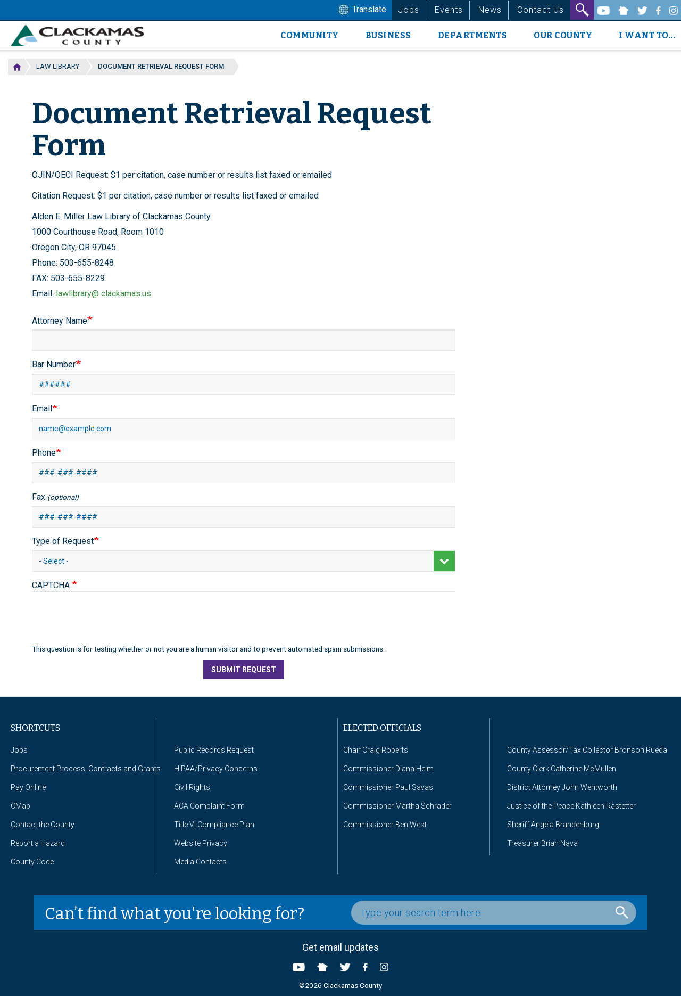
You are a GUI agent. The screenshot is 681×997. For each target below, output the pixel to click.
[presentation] (113, 623)
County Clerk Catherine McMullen (561, 768)
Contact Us (540, 10)
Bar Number (54, 364)
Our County (563, 35)
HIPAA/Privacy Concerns (216, 768)
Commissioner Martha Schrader (397, 806)
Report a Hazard (38, 843)
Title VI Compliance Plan (214, 824)
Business (388, 35)
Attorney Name (59, 321)
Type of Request (63, 541)
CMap (20, 806)
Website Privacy (200, 843)
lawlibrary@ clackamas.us (103, 294)
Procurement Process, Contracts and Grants (86, 768)
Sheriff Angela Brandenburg (553, 824)
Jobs (408, 10)
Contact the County (42, 824)
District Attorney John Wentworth (562, 787)
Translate (361, 10)
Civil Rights (192, 787)
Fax (55, 497)
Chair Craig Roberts (375, 750)
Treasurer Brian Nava (542, 843)
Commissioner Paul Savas (388, 787)
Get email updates (340, 947)
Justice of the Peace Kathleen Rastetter (571, 806)
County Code (32, 862)
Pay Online (28, 787)
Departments (473, 35)
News (490, 10)
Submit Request (243, 669)
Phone (44, 453)
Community (309, 35)
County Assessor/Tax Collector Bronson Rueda (587, 750)
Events (449, 10)
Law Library (57, 66)
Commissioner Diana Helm (388, 768)
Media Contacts (200, 862)
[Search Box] (493, 913)
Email (42, 408)
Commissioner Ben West (385, 824)
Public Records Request (214, 750)
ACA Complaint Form (209, 806)
